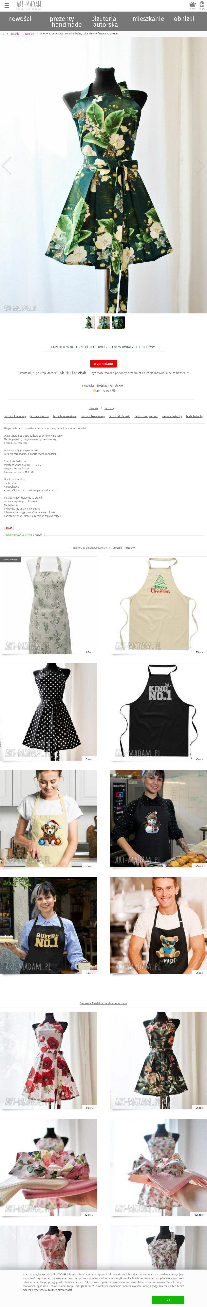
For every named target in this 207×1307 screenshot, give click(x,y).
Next (200, 166)
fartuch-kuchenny (15, 416)
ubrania (93, 408)
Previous (6, 166)
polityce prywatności (60, 1289)
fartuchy (109, 408)
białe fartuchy (194, 416)
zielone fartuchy (172, 416)
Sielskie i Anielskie (73, 373)
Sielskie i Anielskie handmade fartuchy (103, 1003)
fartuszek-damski (119, 416)
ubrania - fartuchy (124, 547)
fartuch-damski (39, 416)
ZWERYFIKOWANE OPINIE (26, 534)
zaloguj (202, 8)
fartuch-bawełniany (93, 416)
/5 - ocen (102, 391)
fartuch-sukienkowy (65, 416)
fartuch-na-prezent (146, 416)
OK (168, 1299)
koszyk (193, 8)
